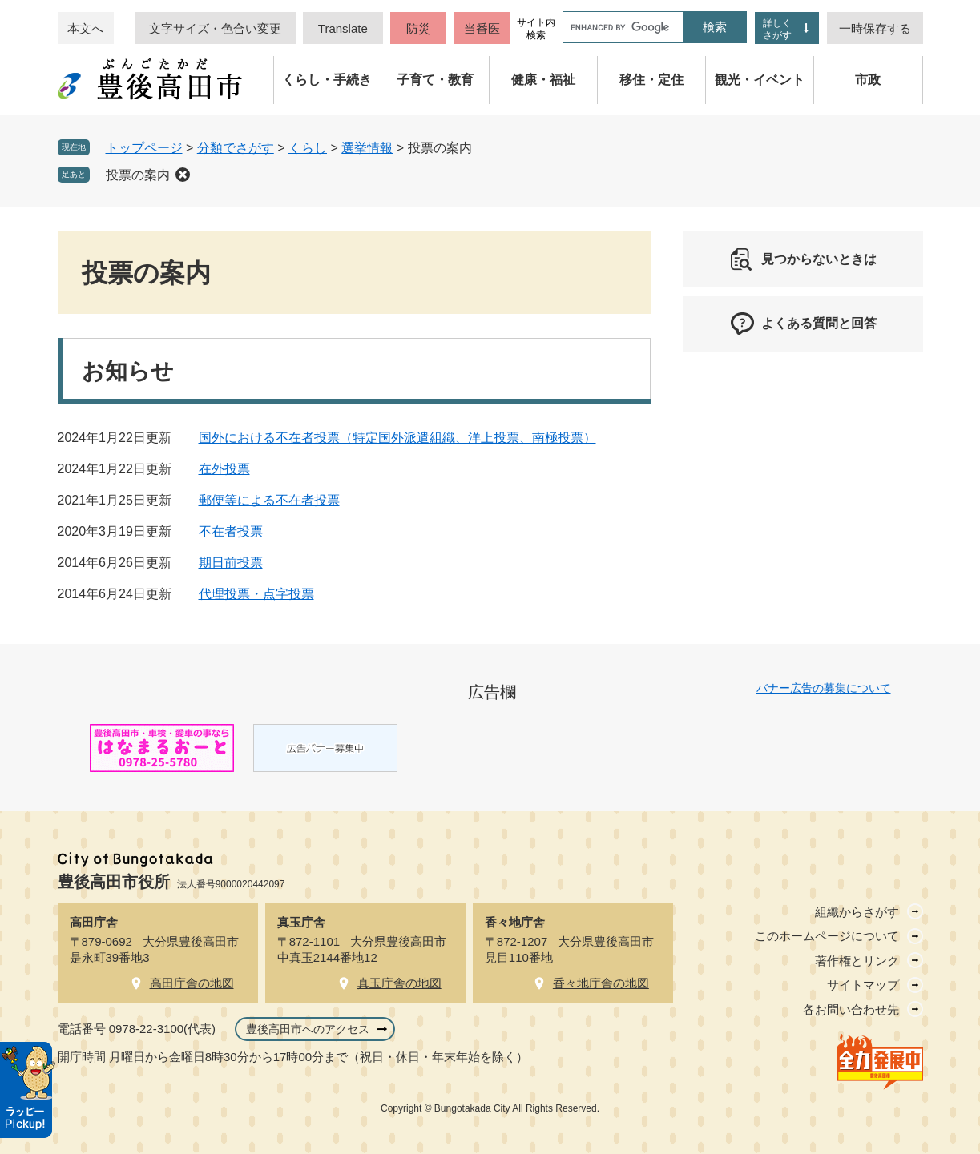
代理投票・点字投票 (256, 594)
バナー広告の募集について (823, 688)
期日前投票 (231, 562)
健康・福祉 (543, 79)
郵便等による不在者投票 (269, 500)
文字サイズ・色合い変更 (215, 28)
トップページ (144, 148)
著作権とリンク (857, 960)
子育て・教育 (435, 79)
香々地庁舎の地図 (601, 983)
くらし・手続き (327, 79)
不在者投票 (231, 531)
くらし (307, 148)
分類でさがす (235, 148)
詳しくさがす (777, 29)
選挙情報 (367, 148)
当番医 (482, 28)
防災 (418, 28)
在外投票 (224, 469)
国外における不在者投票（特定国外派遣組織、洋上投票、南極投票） (397, 437)
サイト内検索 (536, 29)
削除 (182, 174)
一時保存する (875, 28)
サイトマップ (863, 984)
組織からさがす (857, 912)
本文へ (85, 28)
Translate (343, 28)
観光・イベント (760, 79)
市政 (868, 79)
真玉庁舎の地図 (399, 983)
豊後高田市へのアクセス (307, 1029)
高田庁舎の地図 (192, 983)
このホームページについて (827, 936)
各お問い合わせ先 (851, 1009)
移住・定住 (651, 79)
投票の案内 (138, 175)
